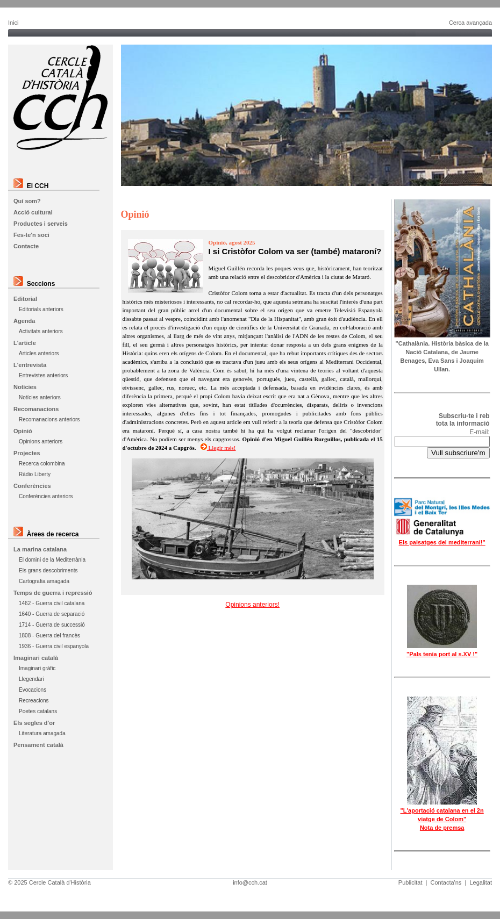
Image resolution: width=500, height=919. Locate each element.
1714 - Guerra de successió (52, 625)
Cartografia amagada (44, 581)
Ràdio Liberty (35, 474)
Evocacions (32, 690)
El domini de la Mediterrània (52, 560)
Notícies (25, 387)
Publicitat (410, 882)
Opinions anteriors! (252, 604)
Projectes (26, 453)
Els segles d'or (34, 723)
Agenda (24, 321)
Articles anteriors (39, 353)
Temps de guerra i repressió (52, 593)
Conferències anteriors (46, 496)
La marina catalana (40, 549)
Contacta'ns (446, 882)
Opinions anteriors (40, 441)
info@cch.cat (250, 882)
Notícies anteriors (40, 397)
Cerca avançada (470, 22)
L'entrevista (29, 365)
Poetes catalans (38, 711)
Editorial (25, 299)
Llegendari (31, 679)
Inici (13, 22)
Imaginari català (35, 658)
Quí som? (27, 201)
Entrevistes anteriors (43, 375)
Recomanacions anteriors (49, 419)
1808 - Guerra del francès (49, 635)
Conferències (32, 486)
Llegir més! (218, 447)
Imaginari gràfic (37, 668)
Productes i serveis (40, 223)
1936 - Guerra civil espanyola (54, 646)
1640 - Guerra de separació (51, 614)
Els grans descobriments (48, 570)
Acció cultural (33, 212)
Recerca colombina (42, 463)
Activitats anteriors (41, 331)
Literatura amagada (42, 733)
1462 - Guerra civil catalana (51, 603)
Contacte (26, 246)
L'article (24, 343)
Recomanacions (36, 409)
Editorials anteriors (41, 309)
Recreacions (34, 700)
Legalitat (480, 882)
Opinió (22, 431)
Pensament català (38, 745)
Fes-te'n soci (31, 235)
